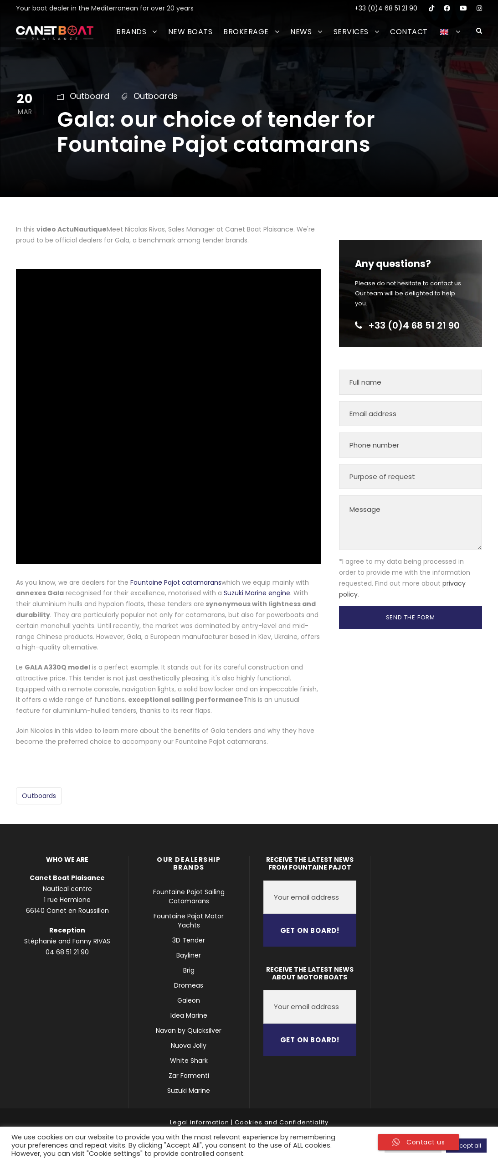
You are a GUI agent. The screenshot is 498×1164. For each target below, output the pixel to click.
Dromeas (188, 985)
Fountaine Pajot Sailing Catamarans (189, 896)
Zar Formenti (189, 1075)
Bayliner (188, 955)
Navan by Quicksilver (188, 1030)
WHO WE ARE (67, 859)
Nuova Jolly (188, 1045)
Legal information (199, 1122)
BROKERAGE (246, 31)
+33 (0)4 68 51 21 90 (385, 8)
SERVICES (351, 31)
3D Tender (188, 940)
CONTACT (409, 31)
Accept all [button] (466, 1145)
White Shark (189, 1060)
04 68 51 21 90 (67, 952)
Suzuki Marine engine (257, 592)
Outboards (155, 96)
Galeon (188, 1000)
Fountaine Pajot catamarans (175, 582)
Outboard (89, 96)
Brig (189, 970)
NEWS (301, 31)
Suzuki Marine (188, 1090)
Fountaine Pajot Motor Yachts (189, 921)
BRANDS (131, 31)
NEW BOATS (190, 31)
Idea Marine (188, 1015)
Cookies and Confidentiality (282, 1122)
